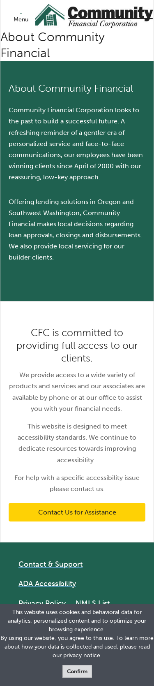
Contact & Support (50, 564)
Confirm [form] (77, 671)
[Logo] (77, 17)
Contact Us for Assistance (77, 512)
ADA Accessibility (47, 583)
